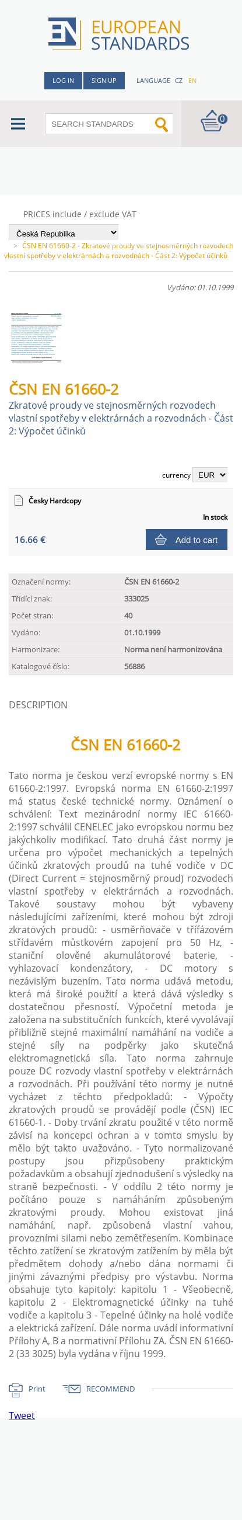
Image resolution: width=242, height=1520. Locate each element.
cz (179, 80)
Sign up (104, 80)
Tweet (22, 1415)
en (192, 80)
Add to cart (197, 540)
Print (37, 1388)
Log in (63, 80)
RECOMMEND (110, 1388)
